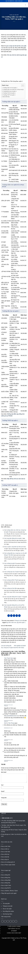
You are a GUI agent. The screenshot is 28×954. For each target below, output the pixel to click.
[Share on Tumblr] (19, 615)
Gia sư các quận (7, 908)
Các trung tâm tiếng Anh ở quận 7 (13, 596)
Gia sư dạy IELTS (6, 888)
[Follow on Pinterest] (8, 921)
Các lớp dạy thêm (7, 914)
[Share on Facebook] (8, 615)
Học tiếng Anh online (8, 911)
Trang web (3, 797)
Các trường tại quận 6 (10, 563)
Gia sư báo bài (5, 857)
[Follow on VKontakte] (16, 921)
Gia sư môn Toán (5, 846)
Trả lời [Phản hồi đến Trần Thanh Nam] (6, 705)
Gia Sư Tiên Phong (9, 723)
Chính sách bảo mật (14, 933)
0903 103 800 (5, 818)
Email (3, 791)
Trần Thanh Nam (8, 658)
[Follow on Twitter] (5, 921)
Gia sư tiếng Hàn (5, 882)
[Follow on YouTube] (13, 921)
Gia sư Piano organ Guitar (8, 864)
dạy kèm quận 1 (21, 622)
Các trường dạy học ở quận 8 (12, 571)
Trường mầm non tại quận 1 (10, 87)
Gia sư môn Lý (5, 849)
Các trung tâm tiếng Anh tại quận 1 (13, 538)
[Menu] (26, 5)
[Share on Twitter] (11, 615)
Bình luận (4, 772)
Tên (2, 785)
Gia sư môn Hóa (5, 851)
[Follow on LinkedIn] (10, 921)
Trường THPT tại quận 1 (9, 95)
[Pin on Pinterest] (14, 615)
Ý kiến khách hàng (14, 926)
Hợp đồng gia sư (14, 928)
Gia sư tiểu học (5, 854)
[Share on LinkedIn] (16, 615)
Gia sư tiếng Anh (5, 875)
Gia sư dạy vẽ (5, 859)
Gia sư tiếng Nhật (6, 880)
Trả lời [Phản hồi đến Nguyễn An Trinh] (6, 721)
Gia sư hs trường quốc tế (8, 862)
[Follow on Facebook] (2, 921)
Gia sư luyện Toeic (6, 885)
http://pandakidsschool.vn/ (11, 715)
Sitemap (14, 930)
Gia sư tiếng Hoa (5, 877)
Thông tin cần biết (14, 14)
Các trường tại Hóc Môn (10, 588)
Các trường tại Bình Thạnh (11, 580)
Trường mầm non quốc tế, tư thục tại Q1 (13, 89)
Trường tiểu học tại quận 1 (10, 91)
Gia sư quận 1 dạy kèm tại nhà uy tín (14, 546)
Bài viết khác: (6, 96)
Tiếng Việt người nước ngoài (8, 893)
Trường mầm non (7, 184)
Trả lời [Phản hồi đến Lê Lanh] (6, 761)
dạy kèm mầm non (11, 622)
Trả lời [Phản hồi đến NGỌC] (6, 740)
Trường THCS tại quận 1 (9, 93)
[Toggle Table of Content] (22, 85)
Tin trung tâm (6, 903)
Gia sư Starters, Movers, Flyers (9, 890)
